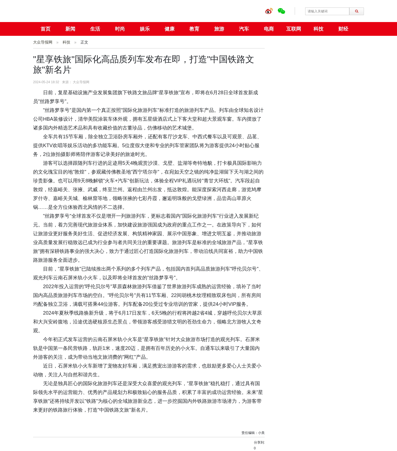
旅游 (219, 29)
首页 (45, 29)
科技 (318, 29)
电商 (269, 29)
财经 (343, 29)
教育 (194, 29)
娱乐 (145, 29)
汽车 (244, 29)
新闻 (70, 29)
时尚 (120, 29)
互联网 (293, 29)
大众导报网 (42, 42)
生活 (95, 29)
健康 (170, 29)
